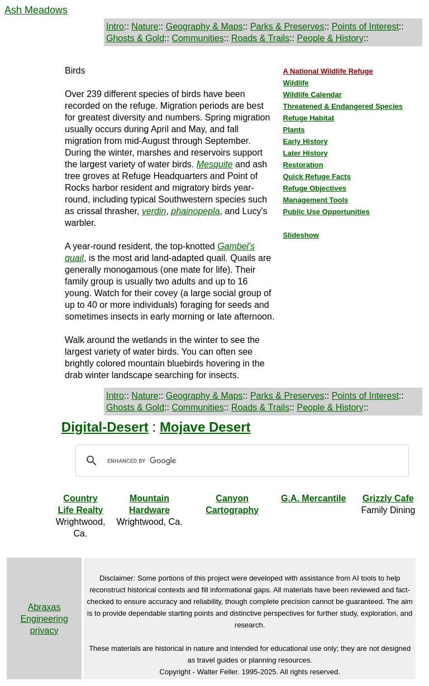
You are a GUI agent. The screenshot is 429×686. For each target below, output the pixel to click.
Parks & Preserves (287, 26)
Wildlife (296, 83)
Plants (294, 129)
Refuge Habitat (309, 118)
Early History (305, 141)
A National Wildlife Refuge (328, 71)
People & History (330, 38)
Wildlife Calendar (312, 94)
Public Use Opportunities (326, 211)
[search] (240, 460)
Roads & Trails (260, 38)
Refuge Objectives (314, 188)
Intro (115, 26)
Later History (305, 153)
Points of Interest (365, 26)
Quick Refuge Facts (317, 176)
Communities (197, 38)
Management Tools (316, 200)
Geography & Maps (204, 26)
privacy (44, 630)
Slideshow (301, 235)
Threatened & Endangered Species (343, 106)
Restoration (303, 165)
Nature (144, 26)
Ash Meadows (36, 10)
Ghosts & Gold (135, 38)
